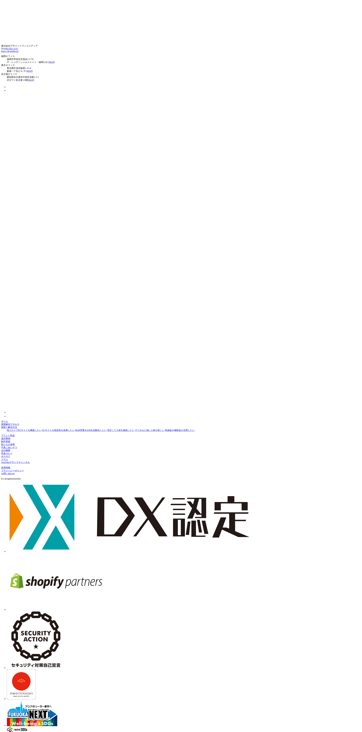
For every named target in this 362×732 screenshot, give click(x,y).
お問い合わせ (8, 473)
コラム (4, 459)
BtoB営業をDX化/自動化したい (91, 430)
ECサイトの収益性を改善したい (58, 430)
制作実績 (5, 441)
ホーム (4, 421)
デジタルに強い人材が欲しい (150, 430)
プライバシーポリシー (12, 470)
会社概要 (5, 450)
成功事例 (5, 438)
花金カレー (7, 453)
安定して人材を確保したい (120, 430)
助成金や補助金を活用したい (180, 430)
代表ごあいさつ (9, 447)
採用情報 (5, 467)
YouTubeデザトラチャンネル (15, 462)
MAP (51, 62)
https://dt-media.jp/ (10, 51)
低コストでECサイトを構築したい (24, 430)
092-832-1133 (11, 48)
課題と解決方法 (9, 427)
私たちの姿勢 (8, 444)
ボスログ (5, 456)
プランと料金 (8, 435)
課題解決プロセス (10, 424)
